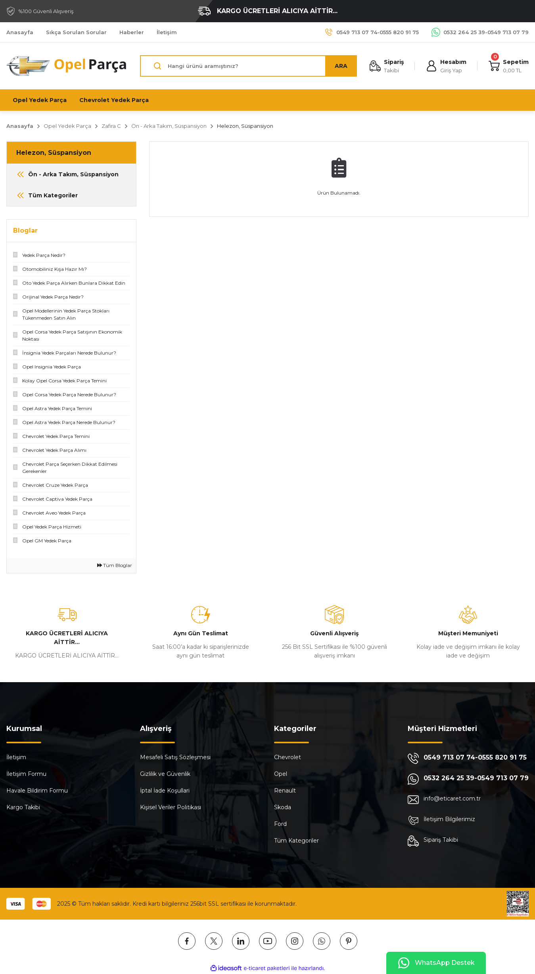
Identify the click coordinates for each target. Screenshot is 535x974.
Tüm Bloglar (114, 565)
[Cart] (509, 66)
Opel (280, 773)
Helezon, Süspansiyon (245, 126)
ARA (341, 65)
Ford (280, 823)
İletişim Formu (26, 773)
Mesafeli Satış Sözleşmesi (175, 757)
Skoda (282, 807)
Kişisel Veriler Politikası (170, 807)
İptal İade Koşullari (165, 790)
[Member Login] (446, 66)
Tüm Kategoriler (296, 840)
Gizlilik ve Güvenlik (165, 773)
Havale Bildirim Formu (37, 790)
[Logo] (66, 66)
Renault (285, 790)
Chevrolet (287, 757)
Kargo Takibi (23, 807)
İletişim (16, 757)
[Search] (248, 66)
